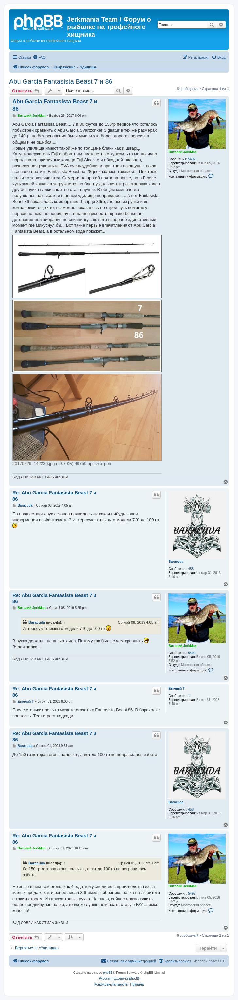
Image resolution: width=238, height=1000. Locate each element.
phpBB (108, 972)
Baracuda (175, 561)
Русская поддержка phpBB (119, 978)
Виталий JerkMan (182, 152)
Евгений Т (176, 688)
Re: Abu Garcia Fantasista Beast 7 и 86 (54, 496)
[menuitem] (39, 57)
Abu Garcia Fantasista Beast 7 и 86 (60, 81)
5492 (191, 159)
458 (191, 569)
